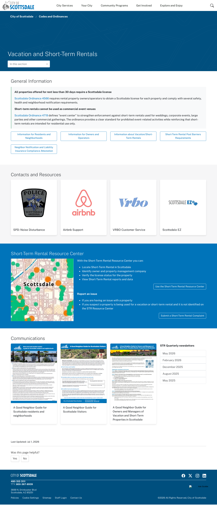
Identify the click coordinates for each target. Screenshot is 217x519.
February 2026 (172, 360)
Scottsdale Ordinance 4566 (31, 98)
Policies (15, 497)
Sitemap (46, 497)
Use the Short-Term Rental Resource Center (179, 286)
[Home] (18, 5)
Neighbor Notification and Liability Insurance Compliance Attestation (34, 149)
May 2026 (169, 353)
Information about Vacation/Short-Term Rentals (133, 136)
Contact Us (76, 497)
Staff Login (61, 497)
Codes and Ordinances (53, 16)
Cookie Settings (30, 497)
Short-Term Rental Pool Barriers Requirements (183, 136)
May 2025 (169, 380)
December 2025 (173, 367)
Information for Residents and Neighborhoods (34, 136)
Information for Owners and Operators (83, 136)
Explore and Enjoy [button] (171, 5)
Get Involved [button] (144, 5)
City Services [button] (65, 5)
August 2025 (171, 373)
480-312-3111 (18, 481)
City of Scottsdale (21, 16)
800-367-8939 (24, 484)
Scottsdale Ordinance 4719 (31, 115)
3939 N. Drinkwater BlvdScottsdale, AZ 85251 (23, 491)
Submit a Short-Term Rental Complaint (182, 315)
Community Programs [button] (114, 5)
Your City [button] (86, 5)
